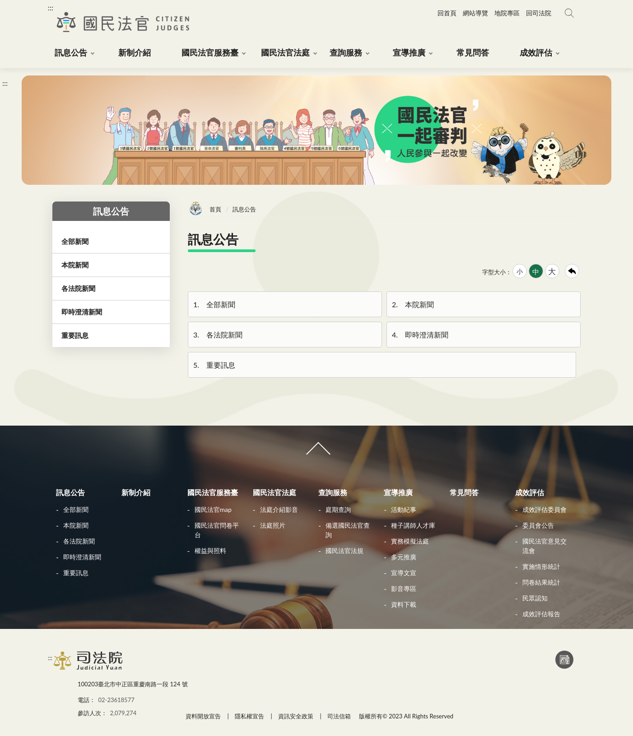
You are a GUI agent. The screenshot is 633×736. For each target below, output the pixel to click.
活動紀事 (403, 509)
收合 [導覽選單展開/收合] (316, 452)
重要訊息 (213, 365)
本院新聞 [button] (74, 265)
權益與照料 (210, 550)
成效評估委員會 (544, 509)
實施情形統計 (541, 566)
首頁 (215, 209)
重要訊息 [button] (74, 335)
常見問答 (464, 492)
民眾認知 (535, 598)
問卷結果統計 (541, 582)
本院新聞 (412, 304)
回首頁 (447, 13)
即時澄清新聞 (419, 334)
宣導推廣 (398, 492)
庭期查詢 (338, 509)
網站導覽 (475, 13)
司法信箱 (339, 716)
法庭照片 (272, 525)
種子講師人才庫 (413, 525)
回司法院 (538, 13)
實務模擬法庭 (410, 541)
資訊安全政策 (295, 716)
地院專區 (507, 13)
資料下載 (403, 604)
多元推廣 (403, 557)
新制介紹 (135, 492)
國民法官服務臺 (212, 492)
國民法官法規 (344, 550)
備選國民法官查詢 (348, 530)
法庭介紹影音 (279, 509)
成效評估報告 (541, 614)
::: (50, 7)
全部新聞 (213, 304)
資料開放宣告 (203, 716)
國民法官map (213, 509)
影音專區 (403, 588)
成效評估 (529, 492)
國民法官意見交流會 (544, 545)
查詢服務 (332, 492)
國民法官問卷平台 (217, 530)
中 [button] (535, 271)
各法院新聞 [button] (78, 288)
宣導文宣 (403, 573)
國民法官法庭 (274, 492)
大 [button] (552, 271)
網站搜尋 (569, 13)
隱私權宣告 (249, 716)
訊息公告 (70, 492)
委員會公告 (538, 525)
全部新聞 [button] (74, 241)
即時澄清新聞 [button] (81, 312)
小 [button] (520, 271)
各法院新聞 (217, 334)
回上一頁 (572, 271)
